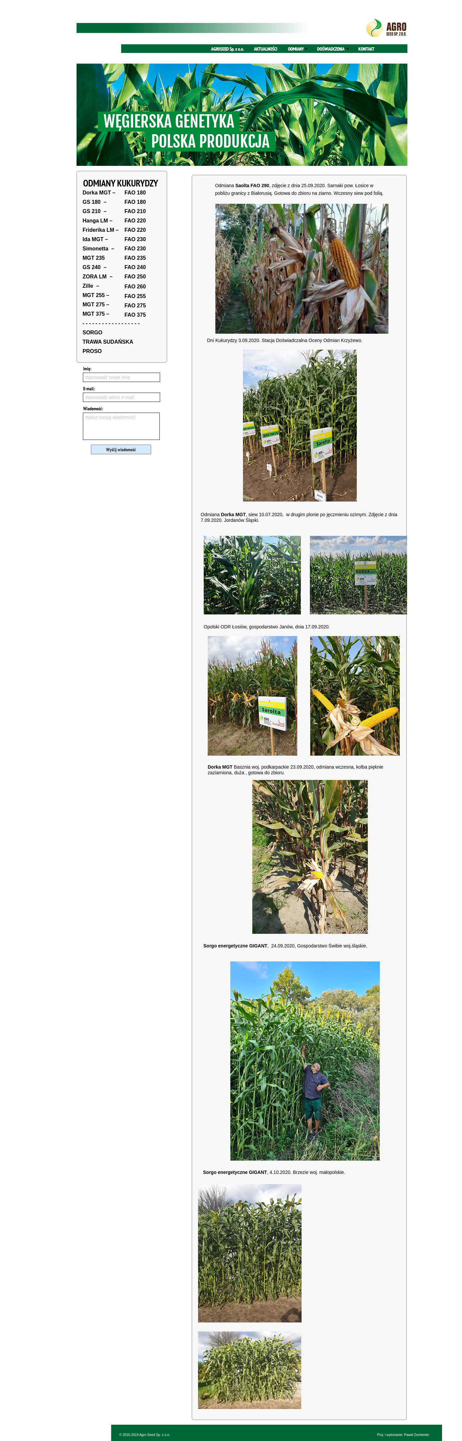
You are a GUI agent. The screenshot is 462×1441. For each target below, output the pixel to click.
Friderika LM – (100, 230)
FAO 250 (135, 276)
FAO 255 (135, 296)
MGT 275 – (96, 304)
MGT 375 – (96, 314)
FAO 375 (135, 315)
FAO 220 (135, 220)
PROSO (92, 351)
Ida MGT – (95, 239)
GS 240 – (95, 267)
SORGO (93, 332)
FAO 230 (135, 239)
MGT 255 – (96, 295)
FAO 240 (135, 267)
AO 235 (136, 258)
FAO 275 (135, 305)
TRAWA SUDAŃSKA (108, 342)
